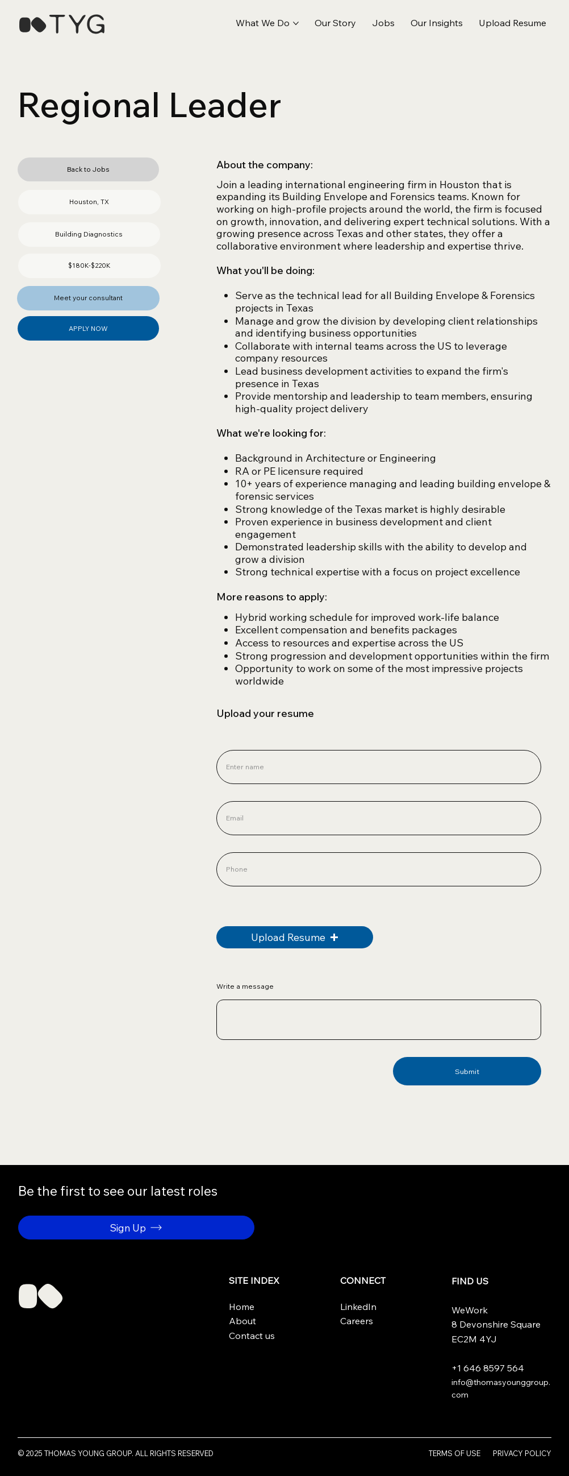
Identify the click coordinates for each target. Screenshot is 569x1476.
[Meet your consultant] (88, 298)
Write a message (245, 986)
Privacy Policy (522, 1453)
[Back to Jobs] (89, 169)
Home (241, 1306)
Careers (356, 1320)
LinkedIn (358, 1306)
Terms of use (454, 1453)
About (242, 1320)
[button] (512, 23)
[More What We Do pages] (296, 23)
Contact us (252, 1335)
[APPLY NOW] (89, 328)
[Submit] (467, 1071)
